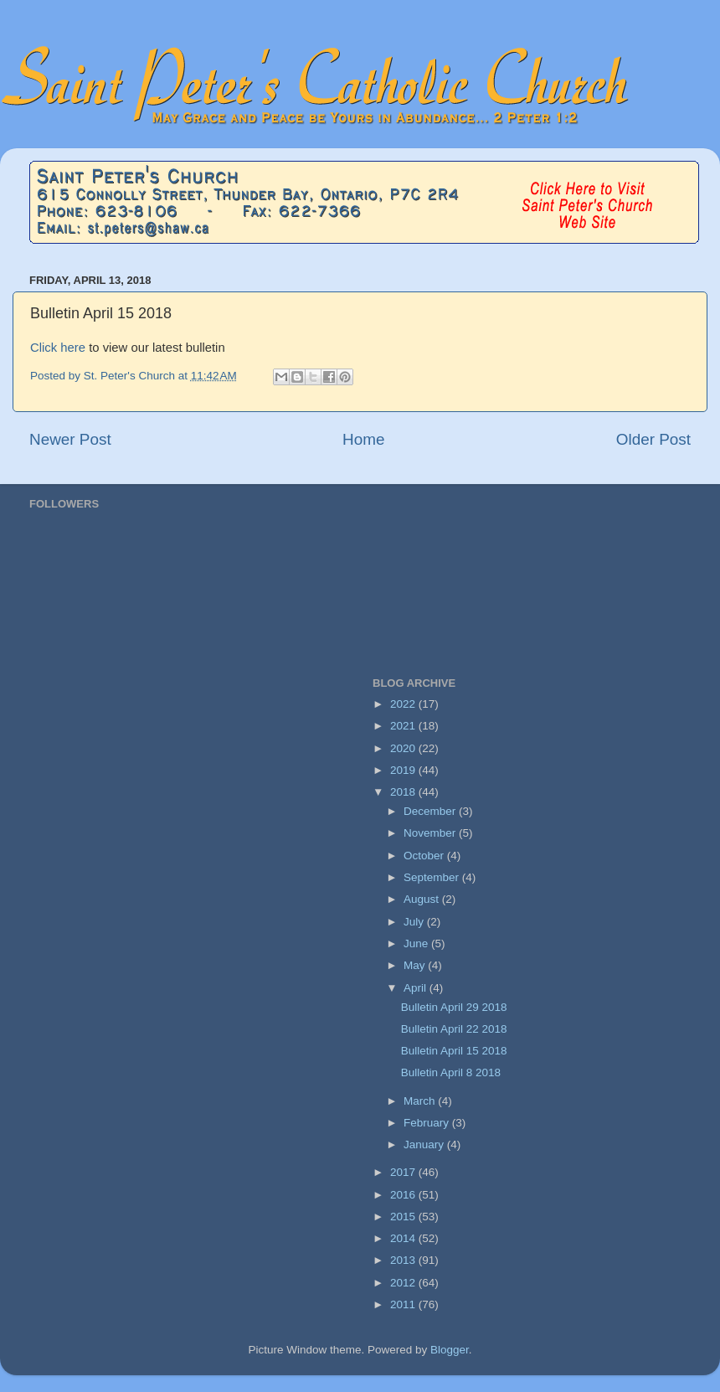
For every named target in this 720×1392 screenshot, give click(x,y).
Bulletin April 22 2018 (454, 1029)
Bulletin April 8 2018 (451, 1072)
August (423, 899)
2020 (404, 748)
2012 (404, 1282)
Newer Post (70, 439)
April (416, 988)
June (417, 943)
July (415, 921)
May (416, 965)
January (425, 1144)
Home (363, 439)
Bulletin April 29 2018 (454, 1007)
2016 (404, 1194)
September (433, 877)
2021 (404, 725)
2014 (404, 1238)
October (425, 855)
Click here (59, 347)
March (421, 1101)
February (428, 1122)
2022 (404, 704)
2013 (404, 1260)
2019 (404, 770)
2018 (404, 792)
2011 (404, 1304)
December (431, 811)
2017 (404, 1172)
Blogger (449, 1349)
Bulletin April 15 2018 (454, 1050)
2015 (404, 1216)
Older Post (653, 439)
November (431, 833)
